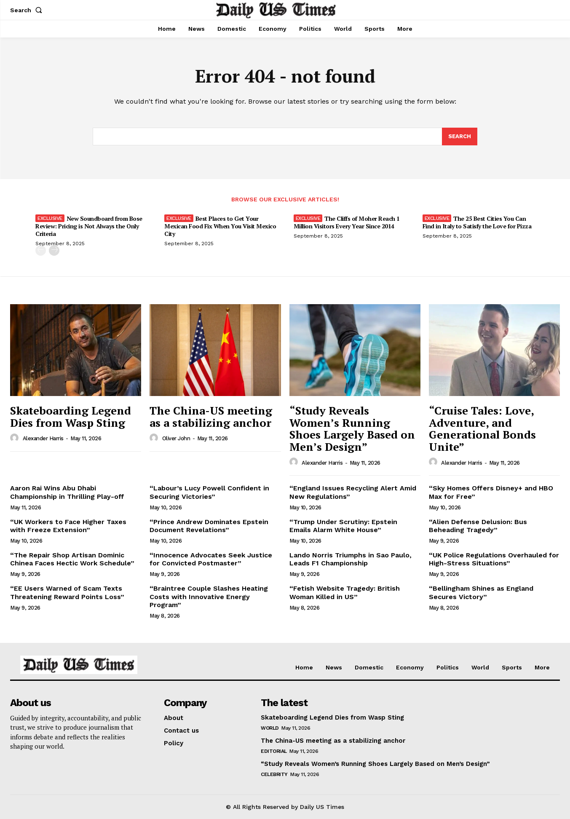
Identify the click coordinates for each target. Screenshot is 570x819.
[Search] (459, 136)
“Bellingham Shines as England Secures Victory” (481, 592)
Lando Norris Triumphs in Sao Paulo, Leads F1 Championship (350, 559)
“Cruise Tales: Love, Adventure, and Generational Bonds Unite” (482, 428)
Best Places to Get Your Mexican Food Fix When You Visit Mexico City (220, 226)
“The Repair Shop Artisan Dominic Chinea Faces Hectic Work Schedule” (72, 559)
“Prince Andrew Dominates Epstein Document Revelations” (209, 526)
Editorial (274, 751)
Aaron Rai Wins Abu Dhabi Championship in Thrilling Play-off (67, 492)
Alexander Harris (43, 438)
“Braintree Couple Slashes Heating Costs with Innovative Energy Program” (209, 596)
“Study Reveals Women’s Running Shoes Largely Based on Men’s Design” (352, 428)
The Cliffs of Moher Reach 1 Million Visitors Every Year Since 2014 (347, 222)
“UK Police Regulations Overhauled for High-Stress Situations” (494, 559)
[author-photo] (15, 438)
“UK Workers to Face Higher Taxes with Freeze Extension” (68, 526)
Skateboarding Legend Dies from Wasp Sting (70, 416)
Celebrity (274, 774)
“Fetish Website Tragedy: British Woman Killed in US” (344, 592)
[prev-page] (40, 250)
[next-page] (54, 250)
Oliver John (176, 438)
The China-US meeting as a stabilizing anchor (211, 416)
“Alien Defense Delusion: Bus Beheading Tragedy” (478, 526)
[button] (27, 10)
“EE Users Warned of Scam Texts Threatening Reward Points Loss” (67, 592)
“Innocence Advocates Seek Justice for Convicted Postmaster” (211, 559)
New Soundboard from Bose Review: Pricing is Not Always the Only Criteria (88, 226)
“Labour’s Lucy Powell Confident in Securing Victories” (209, 492)
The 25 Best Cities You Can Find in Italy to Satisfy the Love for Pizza (477, 222)
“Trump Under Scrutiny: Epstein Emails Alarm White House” (343, 526)
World (270, 728)
